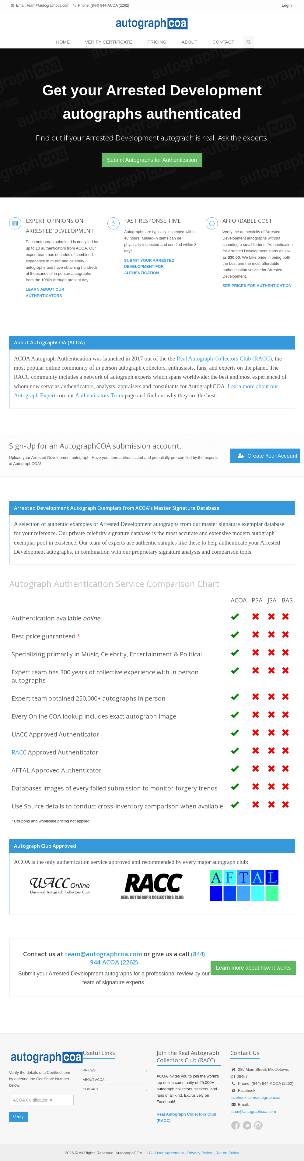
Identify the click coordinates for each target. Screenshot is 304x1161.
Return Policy (227, 1153)
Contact (223, 41)
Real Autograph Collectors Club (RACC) (224, 358)
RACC (19, 752)
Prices (89, 1070)
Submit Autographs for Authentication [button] (152, 160)
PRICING (156, 41)
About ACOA (93, 1079)
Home (63, 41)
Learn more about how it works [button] (253, 968)
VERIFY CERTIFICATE (108, 41)
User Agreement (169, 1153)
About (189, 41)
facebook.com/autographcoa (255, 1097)
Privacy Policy (199, 1153)
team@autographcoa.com (48, 5)
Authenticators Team (99, 395)
